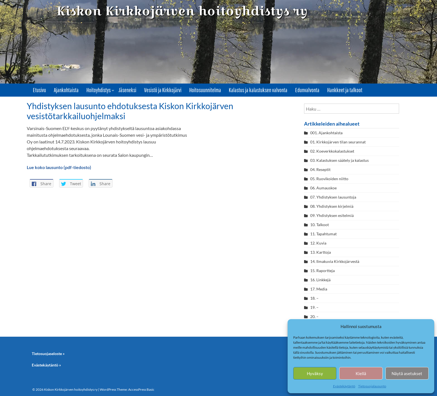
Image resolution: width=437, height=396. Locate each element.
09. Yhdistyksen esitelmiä (332, 215)
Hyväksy (315, 373)
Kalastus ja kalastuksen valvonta (258, 90)
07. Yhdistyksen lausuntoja (333, 197)
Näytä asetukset (407, 373)
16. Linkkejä (320, 279)
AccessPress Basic (141, 389)
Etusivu (39, 90)
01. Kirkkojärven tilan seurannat (338, 142)
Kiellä (361, 373)
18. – (314, 298)
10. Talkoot (319, 224)
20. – (314, 316)
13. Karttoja (320, 252)
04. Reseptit (320, 169)
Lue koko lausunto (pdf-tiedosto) (59, 167)
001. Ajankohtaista (326, 132)
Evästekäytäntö (344, 386)
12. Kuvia (318, 243)
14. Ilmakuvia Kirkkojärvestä (334, 261)
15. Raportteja (322, 270)
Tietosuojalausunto (372, 386)
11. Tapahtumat (323, 233)
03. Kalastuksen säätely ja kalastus (339, 160)
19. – (314, 307)
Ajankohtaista (66, 90)
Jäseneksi (127, 90)
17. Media (318, 289)
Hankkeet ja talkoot (344, 90)
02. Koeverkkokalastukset (332, 151)
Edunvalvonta (307, 90)
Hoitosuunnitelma (205, 90)
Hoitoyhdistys (98, 90)
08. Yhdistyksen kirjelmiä (331, 206)
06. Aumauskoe (323, 187)
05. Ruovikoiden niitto (329, 178)
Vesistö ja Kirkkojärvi (162, 90)
